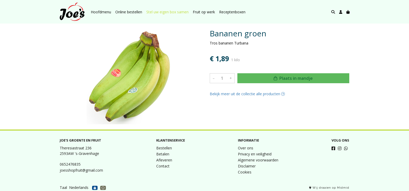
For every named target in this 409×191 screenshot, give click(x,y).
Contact (163, 166)
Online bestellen (128, 11)
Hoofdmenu (101, 11)
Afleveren (164, 160)
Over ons (245, 147)
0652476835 (70, 164)
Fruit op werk (204, 11)
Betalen (162, 153)
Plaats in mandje (293, 78)
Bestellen (164, 147)
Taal (63, 187)
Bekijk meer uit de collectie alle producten (247, 93)
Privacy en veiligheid (255, 153)
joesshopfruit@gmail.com (81, 170)
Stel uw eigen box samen (167, 11)
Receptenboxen (232, 11)
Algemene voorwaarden (258, 160)
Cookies (244, 172)
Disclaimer (247, 166)
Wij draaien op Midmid (329, 187)
